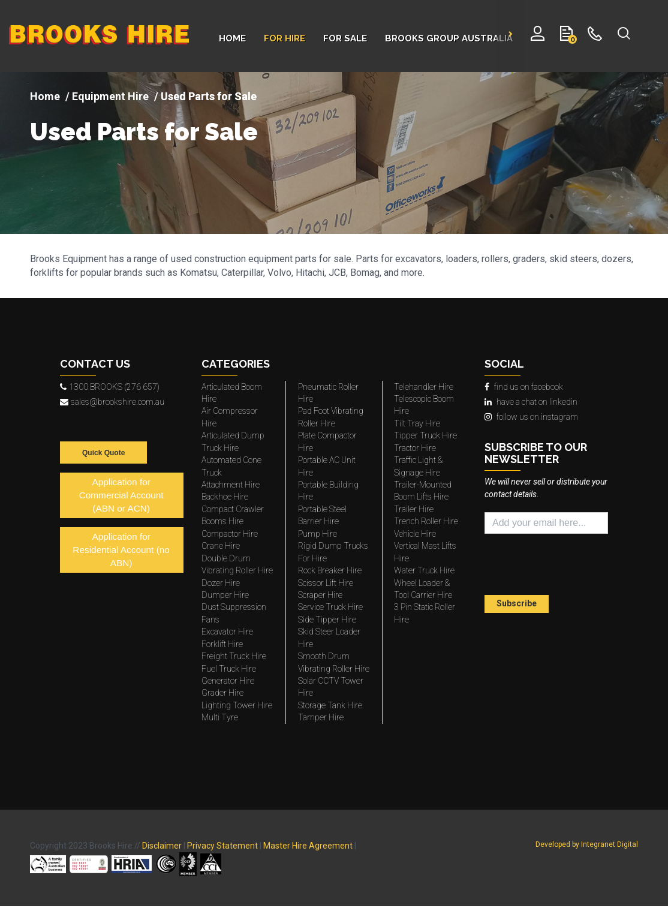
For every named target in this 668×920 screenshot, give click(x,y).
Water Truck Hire (424, 570)
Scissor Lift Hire (325, 583)
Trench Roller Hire (426, 521)
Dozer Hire (220, 583)
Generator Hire (227, 681)
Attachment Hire (230, 484)
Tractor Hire (415, 448)
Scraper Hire (320, 595)
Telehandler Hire (423, 387)
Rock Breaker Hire (330, 570)
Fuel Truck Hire (228, 669)
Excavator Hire (227, 631)
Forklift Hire (222, 644)
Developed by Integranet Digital (586, 844)
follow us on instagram (531, 417)
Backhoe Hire (224, 496)
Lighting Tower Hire (236, 705)
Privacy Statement (222, 845)
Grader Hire (222, 692)
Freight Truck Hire (233, 656)
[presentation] (555, 566)
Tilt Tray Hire (417, 423)
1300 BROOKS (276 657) (110, 387)
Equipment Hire (110, 96)
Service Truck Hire (330, 607)
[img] (334, 153)
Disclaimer (162, 845)
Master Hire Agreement (308, 845)
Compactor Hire (229, 534)
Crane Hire (220, 546)
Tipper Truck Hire (425, 435)
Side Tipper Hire (327, 619)
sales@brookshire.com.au (112, 402)
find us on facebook (524, 387)
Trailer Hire (414, 509)
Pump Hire (317, 534)
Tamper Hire (321, 717)
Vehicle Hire (415, 534)
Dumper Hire (225, 595)
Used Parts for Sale (144, 132)
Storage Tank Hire (330, 705)
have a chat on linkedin (531, 402)
